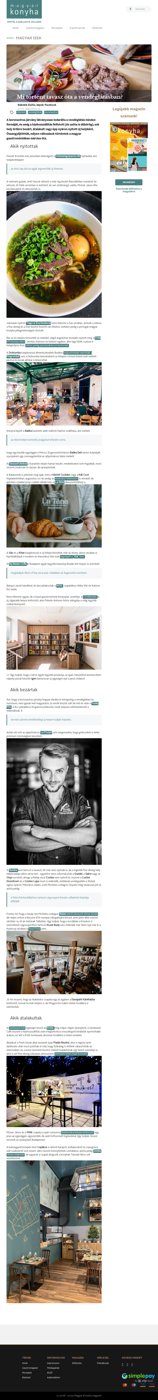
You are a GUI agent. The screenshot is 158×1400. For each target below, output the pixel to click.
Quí (76, 557)
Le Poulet (46, 732)
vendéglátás (35, 112)
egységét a (66, 557)
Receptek (57, 28)
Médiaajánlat (53, 1368)
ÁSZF (50, 1373)
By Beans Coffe (18, 564)
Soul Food (34, 929)
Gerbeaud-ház (17, 1028)
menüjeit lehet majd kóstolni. (71, 1054)
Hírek (15, 28)
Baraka (13, 870)
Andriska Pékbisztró (66, 479)
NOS (60, 586)
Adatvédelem (53, 1378)
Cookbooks (90, 597)
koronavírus (51, 112)
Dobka (97, 1151)
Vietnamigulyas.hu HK (68, 156)
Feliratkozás (103, 1363)
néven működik (15, 1155)
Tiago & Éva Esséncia (38, 323)
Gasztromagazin (35, 28)
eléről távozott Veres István (79, 914)
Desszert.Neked (18, 464)
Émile (50, 1028)
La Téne (59, 482)
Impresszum (53, 1363)
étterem (21, 112)
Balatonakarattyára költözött (77, 1132)
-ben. (82, 557)
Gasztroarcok (77, 28)
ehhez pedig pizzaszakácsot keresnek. (47, 345)
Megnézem (129, 182)
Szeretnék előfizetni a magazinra (129, 190)
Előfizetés (77, 1363)
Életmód (97, 28)
